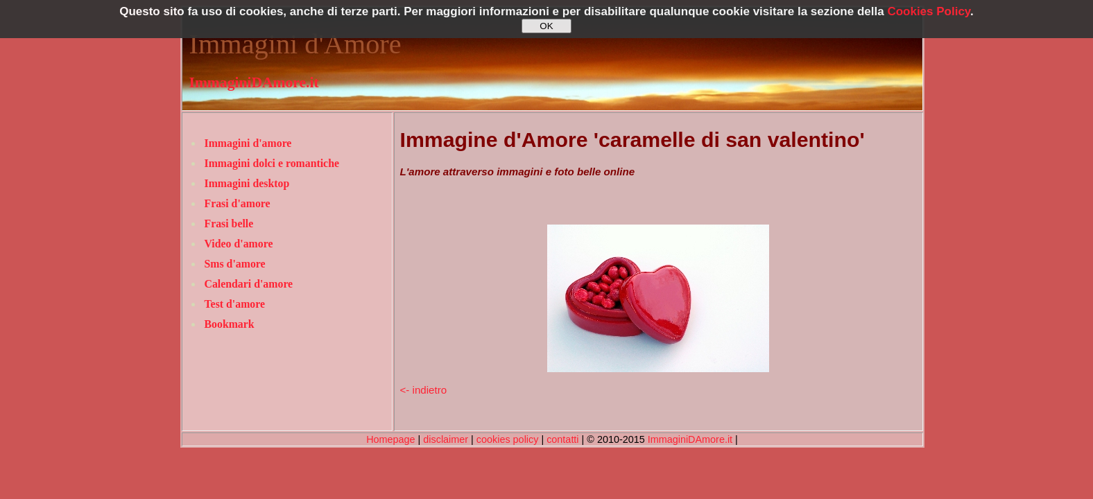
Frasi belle (229, 223)
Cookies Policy (928, 11)
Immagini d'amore (248, 143)
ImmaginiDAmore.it (254, 82)
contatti (562, 439)
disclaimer (445, 439)
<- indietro (423, 390)
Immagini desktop (247, 183)
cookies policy (507, 439)
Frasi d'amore (237, 203)
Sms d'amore (235, 264)
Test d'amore (235, 304)
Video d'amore (239, 244)
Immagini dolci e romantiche (272, 163)
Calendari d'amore (249, 284)
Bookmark (230, 324)
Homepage (390, 439)
